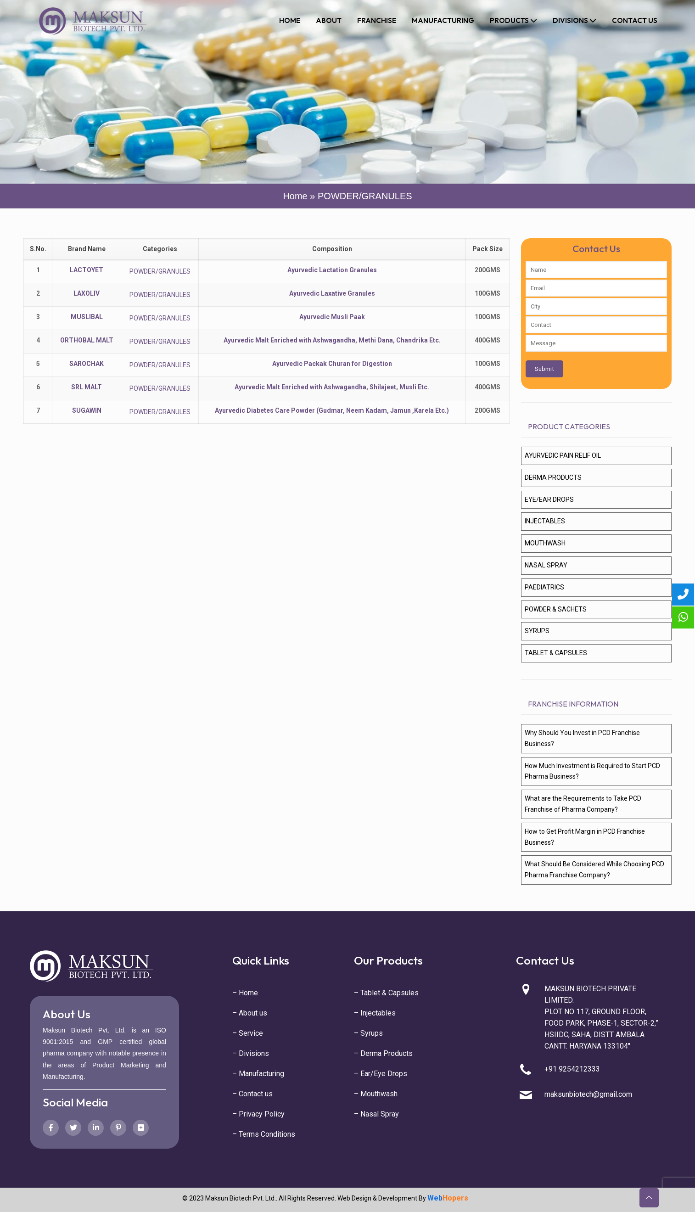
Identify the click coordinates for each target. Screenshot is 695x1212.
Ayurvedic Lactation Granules (332, 270)
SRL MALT (86, 387)
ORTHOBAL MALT (86, 340)
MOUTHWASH (545, 543)
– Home (245, 992)
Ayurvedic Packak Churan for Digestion (332, 363)
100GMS (487, 293)
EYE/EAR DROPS (549, 499)
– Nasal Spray (376, 1114)
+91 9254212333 (572, 1069)
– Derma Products (383, 1053)
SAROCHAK (86, 363)
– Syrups (368, 1033)
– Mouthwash (376, 1093)
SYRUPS (537, 630)
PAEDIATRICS (544, 587)
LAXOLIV (86, 293)
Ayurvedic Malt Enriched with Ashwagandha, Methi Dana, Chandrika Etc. (332, 340)
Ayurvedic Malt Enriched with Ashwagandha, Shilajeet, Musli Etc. (332, 387)
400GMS (487, 340)
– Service (247, 1033)
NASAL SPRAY (546, 565)
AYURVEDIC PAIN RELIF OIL (563, 455)
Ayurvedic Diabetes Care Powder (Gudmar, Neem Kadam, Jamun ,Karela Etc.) (332, 410)
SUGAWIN (86, 410)
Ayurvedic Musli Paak (332, 316)
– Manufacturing (258, 1073)
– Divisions (250, 1053)
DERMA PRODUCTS (553, 477)
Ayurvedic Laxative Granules (332, 293)
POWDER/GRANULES (160, 271)
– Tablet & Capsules (386, 992)
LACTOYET (86, 270)
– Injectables (375, 1013)
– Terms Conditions (263, 1134)
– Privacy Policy (258, 1114)
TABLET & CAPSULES (556, 652)
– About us (249, 1013)
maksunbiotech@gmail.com (588, 1094)
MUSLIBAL (87, 316)
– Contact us (252, 1093)
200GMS (487, 270)
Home (295, 196)
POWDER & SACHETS (556, 609)
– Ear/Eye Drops (380, 1073)
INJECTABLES (545, 521)
